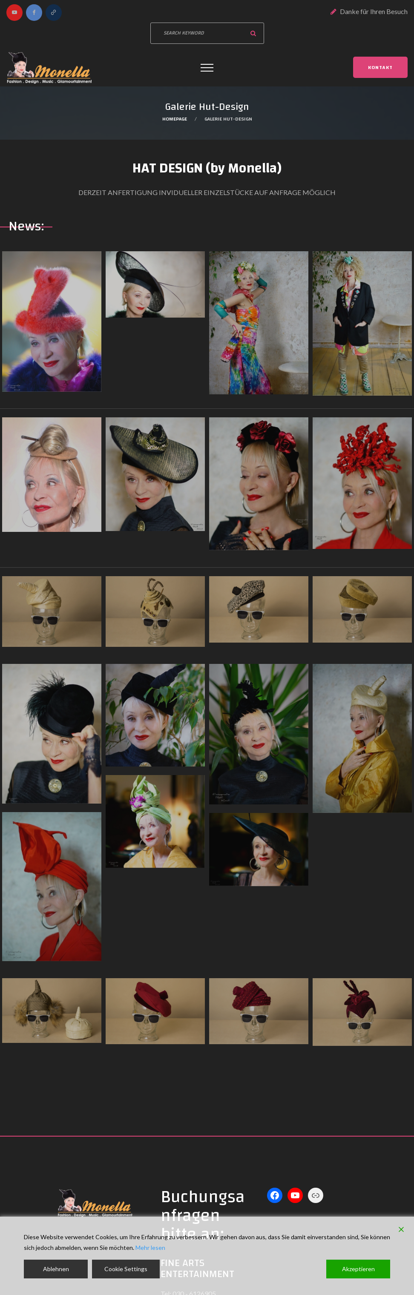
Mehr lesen (150, 1247)
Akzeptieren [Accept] (358, 1268)
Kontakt (380, 67)
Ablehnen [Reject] (56, 1268)
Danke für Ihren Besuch (374, 11)
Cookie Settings (125, 1268)
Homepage (174, 118)
